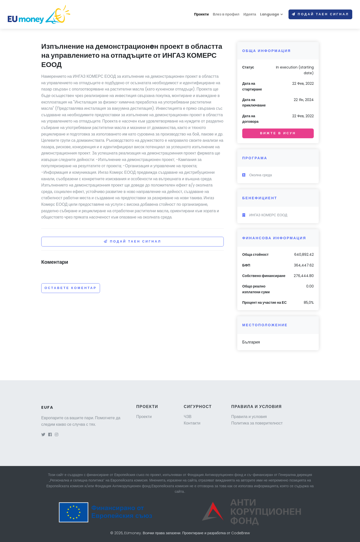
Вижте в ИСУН (278, 133)
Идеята (249, 14)
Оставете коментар (70, 288)
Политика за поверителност (257, 423)
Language (269, 14)
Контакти (192, 423)
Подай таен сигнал (320, 14)
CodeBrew (240, 533)
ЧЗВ (188, 417)
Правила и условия (249, 417)
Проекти (201, 14)
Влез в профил (226, 14)
